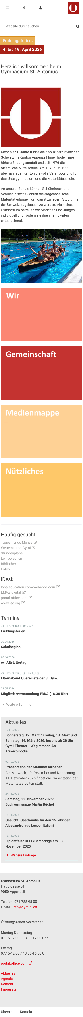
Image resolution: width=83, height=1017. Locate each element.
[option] (41, 256)
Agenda (7, 979)
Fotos (5, 569)
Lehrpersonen (11, 558)
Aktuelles (8, 973)
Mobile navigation (7, 8)
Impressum (9, 989)
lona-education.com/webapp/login (28, 587)
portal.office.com (14, 598)
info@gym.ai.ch (24, 907)
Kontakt (7, 984)
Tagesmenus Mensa (17, 542)
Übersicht (8, 1012)
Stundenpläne (12, 553)
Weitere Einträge (23, 855)
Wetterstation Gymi (16, 548)
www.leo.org (10, 603)
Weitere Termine (18, 704)
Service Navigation (24, 8)
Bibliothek (8, 564)
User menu (40, 8)
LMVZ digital (11, 592)
